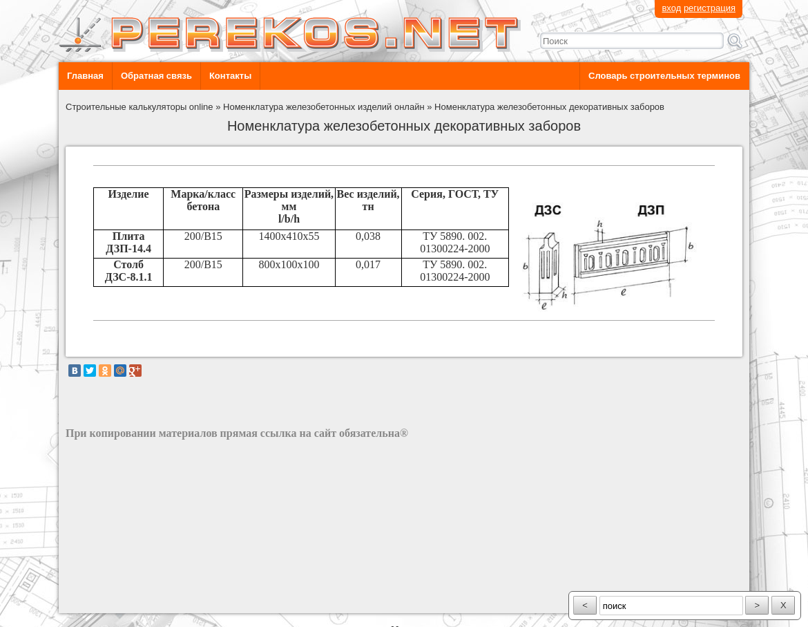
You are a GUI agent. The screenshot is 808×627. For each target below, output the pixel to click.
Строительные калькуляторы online (139, 107)
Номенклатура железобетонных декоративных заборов (549, 107)
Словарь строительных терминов (664, 76)
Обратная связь (156, 76)
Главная (85, 76)
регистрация (709, 8)
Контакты (230, 76)
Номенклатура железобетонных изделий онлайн (324, 107)
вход (671, 8)
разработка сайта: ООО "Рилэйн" (135, 601)
